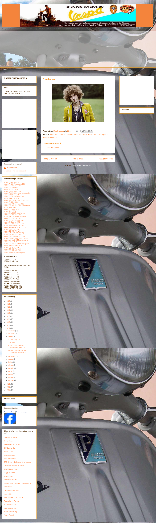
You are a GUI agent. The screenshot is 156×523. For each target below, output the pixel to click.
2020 (8, 301)
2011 (8, 328)
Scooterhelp (8, 487)
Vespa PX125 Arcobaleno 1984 (15, 184)
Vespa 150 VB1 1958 (11, 247)
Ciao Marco (12, 342)
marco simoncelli (56, 134)
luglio (10, 362)
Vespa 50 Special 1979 (12, 222)
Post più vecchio (105, 159)
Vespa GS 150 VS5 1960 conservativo (17, 206)
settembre (12, 356)
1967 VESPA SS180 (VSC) (13, 497)
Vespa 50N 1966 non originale (14, 253)
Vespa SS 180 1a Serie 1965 (14, 220)
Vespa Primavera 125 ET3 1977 (15, 227)
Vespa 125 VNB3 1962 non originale (16, 244)
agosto (10, 359)
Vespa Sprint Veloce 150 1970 (14, 226)
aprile (10, 371)
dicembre (11, 331)
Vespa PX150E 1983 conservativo (15, 238)
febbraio (11, 377)
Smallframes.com (10, 504)
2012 (8, 325)
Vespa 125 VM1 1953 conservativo (16, 240)
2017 (8, 310)
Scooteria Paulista (10, 480)
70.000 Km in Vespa (11, 469)
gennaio (11, 380)
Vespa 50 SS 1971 (10, 242)
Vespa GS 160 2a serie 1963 (14, 204)
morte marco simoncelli (72, 134)
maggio (11, 368)
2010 (8, 384)
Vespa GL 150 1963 (11, 189)
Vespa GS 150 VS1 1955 (12, 235)
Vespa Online (8, 451)
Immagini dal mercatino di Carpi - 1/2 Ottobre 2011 (17, 351)
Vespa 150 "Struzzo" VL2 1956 (14, 236)
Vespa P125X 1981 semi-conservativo (17, 193)
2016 (8, 313)
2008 (8, 390)
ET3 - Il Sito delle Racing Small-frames (17, 462)
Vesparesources (9, 455)
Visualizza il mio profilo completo (15, 171)
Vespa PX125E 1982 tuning (13, 245)
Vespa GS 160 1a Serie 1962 (14, 224)
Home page (78, 159)
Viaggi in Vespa (9, 473)
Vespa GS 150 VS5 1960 (12, 215)
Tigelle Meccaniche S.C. (12, 444)
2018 (8, 307)
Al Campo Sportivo (14, 339)
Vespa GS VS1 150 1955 (12, 186)
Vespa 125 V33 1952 (11, 188)
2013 (8, 322)
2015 (8, 316)
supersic (104, 134)
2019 (8, 304)
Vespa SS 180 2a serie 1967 (14, 197)
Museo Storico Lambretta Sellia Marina (17, 483)
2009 (8, 387)
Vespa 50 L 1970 (10, 211)
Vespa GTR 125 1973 (11, 198)
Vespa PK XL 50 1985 (11, 195)
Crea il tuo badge (21, 412)
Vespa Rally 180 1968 (11, 229)
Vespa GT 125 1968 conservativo (15, 217)
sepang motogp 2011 (90, 134)
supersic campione (50, 137)
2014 (8, 319)
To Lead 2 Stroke (10, 459)
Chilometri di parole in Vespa (14, 466)
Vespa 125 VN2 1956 (11, 209)
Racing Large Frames (11, 501)
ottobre (11, 337)
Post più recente (50, 159)
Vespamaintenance (10, 508)
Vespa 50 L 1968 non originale (14, 213)
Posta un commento (53, 147)
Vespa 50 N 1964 (10, 207)
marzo (10, 374)
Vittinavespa (8, 476)
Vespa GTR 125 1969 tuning (14, 233)
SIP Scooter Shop (10, 448)
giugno (10, 365)
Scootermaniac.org (10, 512)
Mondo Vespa (12, 167)
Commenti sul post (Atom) (81, 165)
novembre (12, 334)
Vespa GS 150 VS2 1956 (12, 231)
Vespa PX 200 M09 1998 (12, 191)
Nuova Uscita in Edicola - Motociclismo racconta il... (18, 346)
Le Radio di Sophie (10, 437)
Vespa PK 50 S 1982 (11, 202)
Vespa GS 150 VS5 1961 (12, 218)
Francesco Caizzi (9, 412)
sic (99, 134)
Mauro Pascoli (9, 515)
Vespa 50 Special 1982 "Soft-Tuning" (16, 200)
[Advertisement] (51, 49)
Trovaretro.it (8, 441)
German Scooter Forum (12, 490)
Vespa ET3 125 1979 (11, 182)
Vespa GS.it (8, 494)
